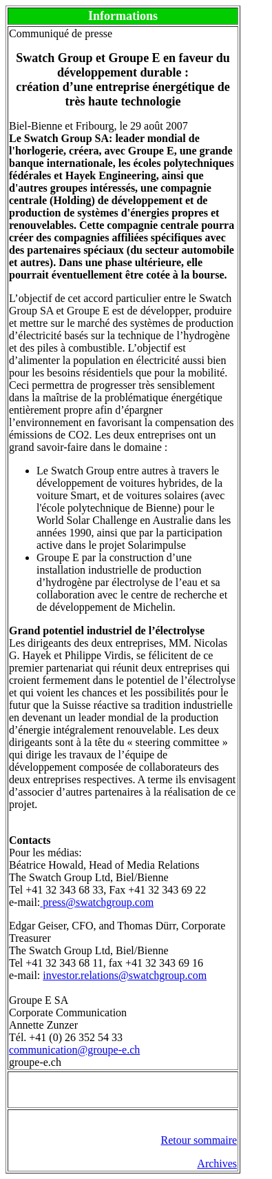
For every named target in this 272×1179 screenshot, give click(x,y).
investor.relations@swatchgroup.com (125, 975)
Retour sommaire (198, 1140)
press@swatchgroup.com (97, 902)
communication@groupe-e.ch (74, 1050)
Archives (217, 1163)
